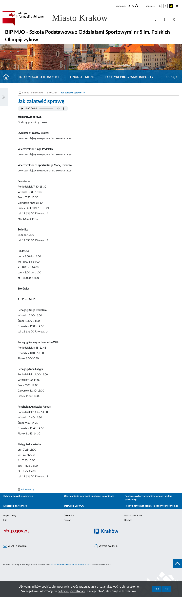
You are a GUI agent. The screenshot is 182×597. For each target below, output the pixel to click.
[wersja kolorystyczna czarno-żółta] (171, 6)
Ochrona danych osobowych (18, 496)
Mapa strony (9, 515)
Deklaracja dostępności (15, 506)
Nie (167, 589)
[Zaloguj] (174, 20)
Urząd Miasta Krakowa (61, 564)
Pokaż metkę (27, 489)
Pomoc (67, 520)
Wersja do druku (106, 546)
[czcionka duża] (140, 6)
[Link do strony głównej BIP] (60, 18)
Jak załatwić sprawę (71, 93)
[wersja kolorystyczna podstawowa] (159, 6)
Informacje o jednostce (39, 77)
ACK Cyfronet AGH (80, 564)
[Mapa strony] (165, 20)
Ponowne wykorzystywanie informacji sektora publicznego (148, 498)
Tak (156, 589)
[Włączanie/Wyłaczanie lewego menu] (4, 97)
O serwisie (69, 515)
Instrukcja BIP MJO (74, 506)
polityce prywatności (71, 591)
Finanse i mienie (82, 77)
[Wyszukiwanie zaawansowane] (154, 19)
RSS (5, 520)
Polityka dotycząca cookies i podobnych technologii (151, 506)
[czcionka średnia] (132, 6)
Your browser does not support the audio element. (43, 108)
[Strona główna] (7, 77)
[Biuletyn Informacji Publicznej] (46, 533)
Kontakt (128, 520)
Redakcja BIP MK (133, 515)
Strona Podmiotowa (32, 93)
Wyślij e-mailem (15, 546)
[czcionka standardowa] (129, 6)
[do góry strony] (177, 563)
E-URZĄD (170, 77)
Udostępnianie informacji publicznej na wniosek (89, 496)
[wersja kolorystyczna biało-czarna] (165, 6)
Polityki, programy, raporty (129, 77)
